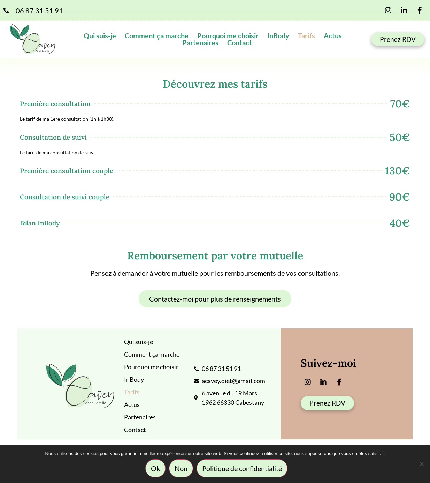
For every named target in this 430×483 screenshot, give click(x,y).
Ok (155, 469)
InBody (278, 35)
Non (181, 469)
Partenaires (200, 42)
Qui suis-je (100, 35)
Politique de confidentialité (242, 469)
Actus (333, 35)
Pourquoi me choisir (228, 35)
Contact (239, 42)
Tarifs (306, 35)
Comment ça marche (157, 35)
